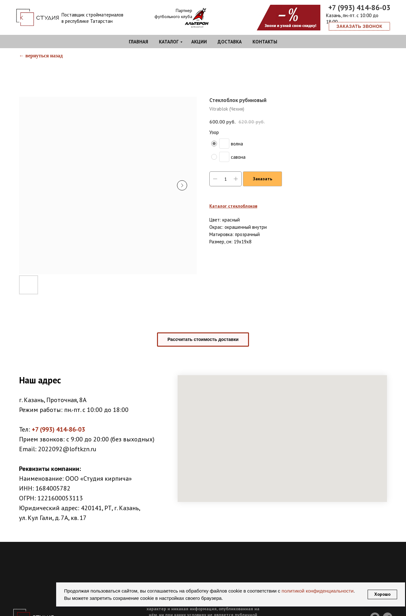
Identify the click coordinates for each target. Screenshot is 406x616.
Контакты (264, 42)
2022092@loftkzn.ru (67, 449)
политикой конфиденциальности (317, 591)
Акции (199, 42)
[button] (359, 26)
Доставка (230, 42)
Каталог (169, 42)
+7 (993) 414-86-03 (359, 7)
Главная (138, 42)
